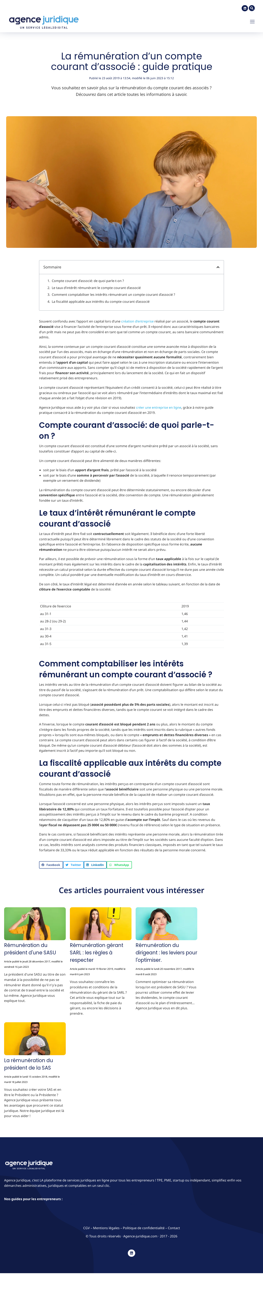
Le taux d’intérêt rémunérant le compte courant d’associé (96, 286)
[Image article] (35, 923)
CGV (87, 1226)
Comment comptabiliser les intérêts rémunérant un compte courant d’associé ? (113, 293)
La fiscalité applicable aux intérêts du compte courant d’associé (101, 300)
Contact (174, 1226)
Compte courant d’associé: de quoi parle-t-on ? (88, 279)
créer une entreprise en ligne (158, 406)
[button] (218, 265)
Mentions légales (106, 1226)
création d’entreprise (137, 320)
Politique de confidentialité (144, 1226)
